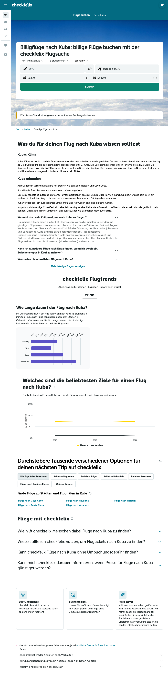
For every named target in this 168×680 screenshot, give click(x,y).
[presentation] (53, 387)
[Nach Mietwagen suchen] (5, 29)
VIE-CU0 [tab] (89, 295)
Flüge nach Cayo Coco (30, 500)
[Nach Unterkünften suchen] (5, 22)
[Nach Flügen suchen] (5, 15)
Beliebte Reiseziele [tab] (114, 476)
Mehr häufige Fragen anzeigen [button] (68, 266)
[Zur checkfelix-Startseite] (22, 5)
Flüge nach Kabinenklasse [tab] (34, 484)
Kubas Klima (27, 154)
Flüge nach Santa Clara (31, 505)
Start (18, 129)
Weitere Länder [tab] (64, 484)
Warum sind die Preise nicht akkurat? (91, 667)
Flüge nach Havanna (77, 500)
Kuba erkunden (29, 179)
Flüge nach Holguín (125, 500)
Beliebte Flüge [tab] (89, 476)
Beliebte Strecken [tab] (141, 476)
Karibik (27, 129)
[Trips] (5, 45)
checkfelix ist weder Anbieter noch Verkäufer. (91, 655)
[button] (5, 5)
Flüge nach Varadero (77, 505)
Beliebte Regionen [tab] (63, 476)
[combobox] (81, 61)
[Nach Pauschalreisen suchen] (5, 36)
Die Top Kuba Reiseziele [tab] (33, 476)
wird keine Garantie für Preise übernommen (96, 645)
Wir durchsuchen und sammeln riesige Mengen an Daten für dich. (91, 661)
